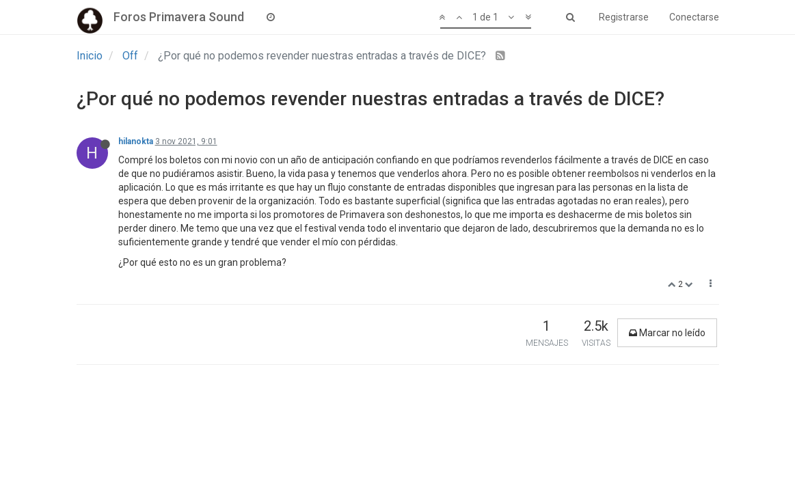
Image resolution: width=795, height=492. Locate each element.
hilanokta (135, 141)
